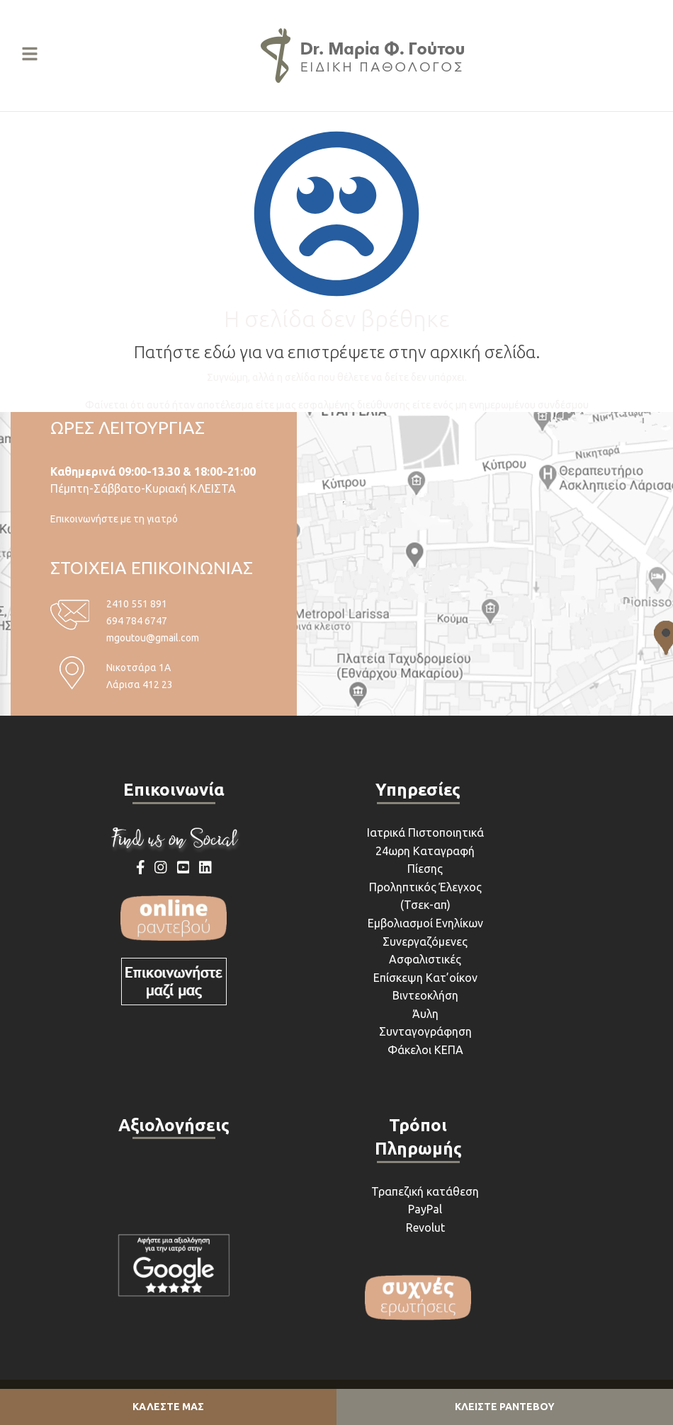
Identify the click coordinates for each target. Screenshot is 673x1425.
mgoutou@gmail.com (152, 637)
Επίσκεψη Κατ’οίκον (425, 977)
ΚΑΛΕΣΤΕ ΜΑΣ (168, 1406)
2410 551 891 (136, 604)
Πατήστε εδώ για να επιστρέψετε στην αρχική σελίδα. (337, 352)
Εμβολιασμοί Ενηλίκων (425, 923)
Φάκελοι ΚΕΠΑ (425, 1049)
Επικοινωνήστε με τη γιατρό (114, 519)
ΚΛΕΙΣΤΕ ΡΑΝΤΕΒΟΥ (505, 1406)
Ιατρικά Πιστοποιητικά (425, 832)
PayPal (425, 1209)
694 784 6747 (136, 620)
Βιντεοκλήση (425, 995)
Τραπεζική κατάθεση (425, 1191)
